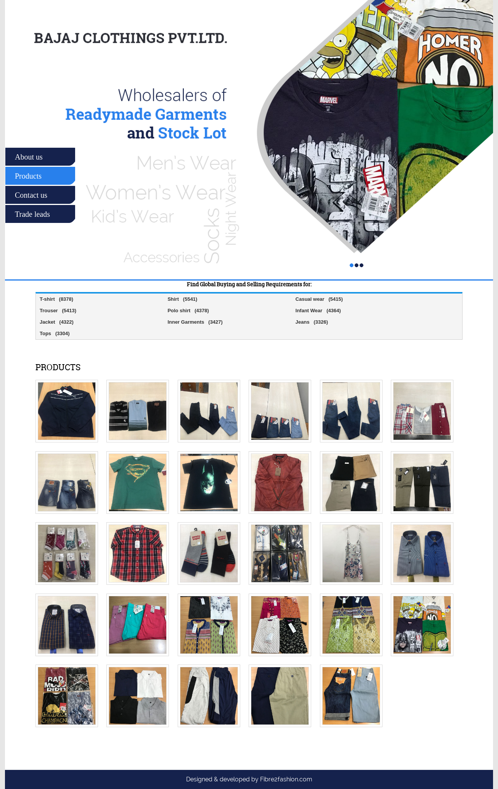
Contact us (31, 195)
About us (29, 157)
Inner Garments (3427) (195, 322)
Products (28, 176)
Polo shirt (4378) (188, 310)
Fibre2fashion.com (286, 779)
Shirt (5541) (182, 299)
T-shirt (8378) (56, 299)
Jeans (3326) (312, 322)
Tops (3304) (55, 333)
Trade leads (32, 214)
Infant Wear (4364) (318, 310)
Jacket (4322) (57, 322)
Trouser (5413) (58, 310)
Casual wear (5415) (319, 299)
